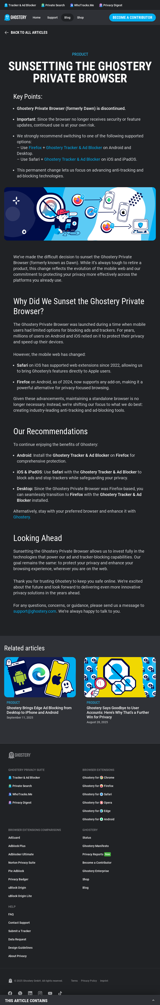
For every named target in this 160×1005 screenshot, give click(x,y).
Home (37, 17)
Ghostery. (22, 516)
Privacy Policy (89, 980)
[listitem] (40, 692)
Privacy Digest (110, 5)
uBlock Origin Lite (20, 896)
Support (52, 17)
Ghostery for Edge (96, 811)
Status (86, 837)
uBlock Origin (17, 887)
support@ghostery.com (34, 611)
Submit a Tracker (19, 931)
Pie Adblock (16, 871)
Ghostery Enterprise (95, 871)
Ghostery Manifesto (95, 846)
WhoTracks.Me (82, 5)
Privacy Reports (96, 854)
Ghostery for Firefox (97, 786)
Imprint (104, 980)
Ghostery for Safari (97, 794)
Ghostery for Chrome (98, 777)
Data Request (17, 939)
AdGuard (14, 837)
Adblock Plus (16, 846)
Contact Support (19, 922)
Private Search (53, 5)
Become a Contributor (132, 17)
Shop (80, 17)
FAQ (11, 914)
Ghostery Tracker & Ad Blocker (74, 147)
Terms (74, 980)
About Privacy (17, 956)
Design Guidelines (20, 947)
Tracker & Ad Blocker (20, 5)
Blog (67, 17)
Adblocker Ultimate (21, 854)
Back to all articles (26, 32)
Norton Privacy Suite (21, 862)
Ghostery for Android (98, 819)
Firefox (35, 147)
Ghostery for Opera (97, 802)
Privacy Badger (18, 879)
